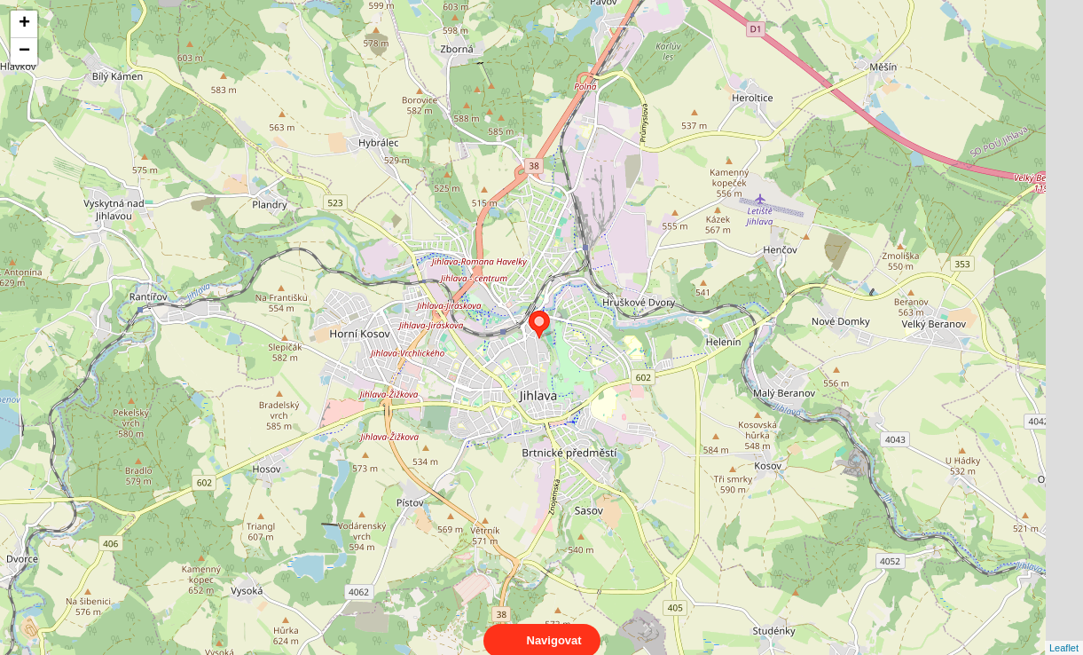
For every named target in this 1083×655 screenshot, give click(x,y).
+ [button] (24, 24)
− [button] (24, 51)
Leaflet (1064, 632)
